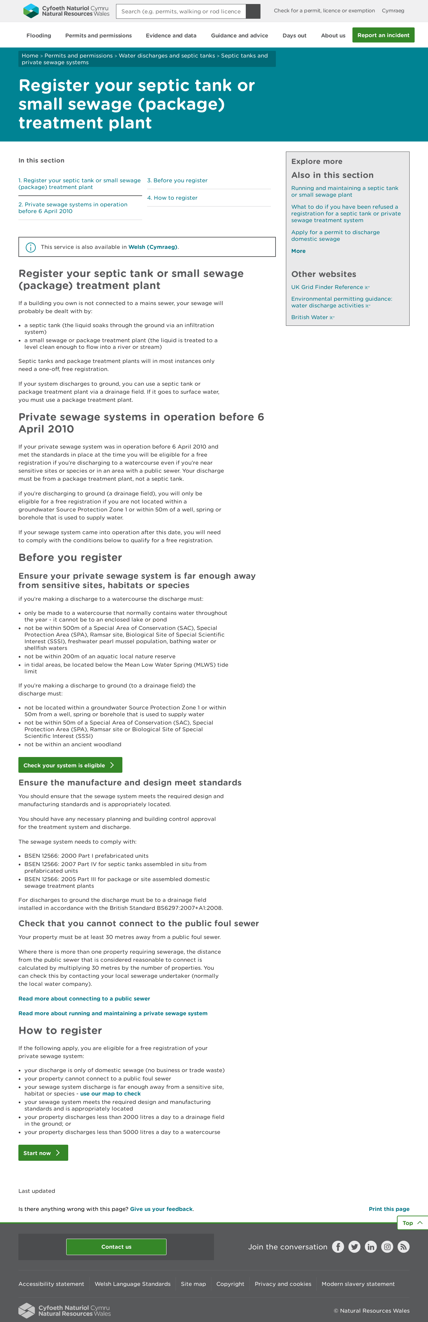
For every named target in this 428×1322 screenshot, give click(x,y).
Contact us (116, 1246)
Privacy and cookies (283, 1284)
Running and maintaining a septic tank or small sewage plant (345, 191)
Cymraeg (393, 10)
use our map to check (110, 1093)
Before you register (180, 180)
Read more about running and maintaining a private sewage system (113, 1013)
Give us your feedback (161, 1209)
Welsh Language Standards (133, 1284)
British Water (313, 317)
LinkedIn (371, 1247)
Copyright (230, 1284)
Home (30, 55)
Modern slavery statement (358, 1284)
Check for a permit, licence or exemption (324, 10)
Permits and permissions (78, 55)
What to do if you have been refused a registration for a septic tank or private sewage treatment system (346, 213)
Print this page (389, 1209)
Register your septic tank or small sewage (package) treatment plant (79, 183)
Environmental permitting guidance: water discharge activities (342, 302)
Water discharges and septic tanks (167, 55)
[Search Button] (253, 11)
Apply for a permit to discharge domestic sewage (335, 235)
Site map (193, 1284)
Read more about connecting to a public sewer (84, 998)
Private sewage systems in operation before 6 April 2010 (72, 207)
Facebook (338, 1247)
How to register (176, 197)
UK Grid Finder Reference (330, 287)
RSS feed (404, 1247)
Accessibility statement (51, 1284)
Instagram (387, 1247)
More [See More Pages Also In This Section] (298, 251)
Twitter (354, 1247)
